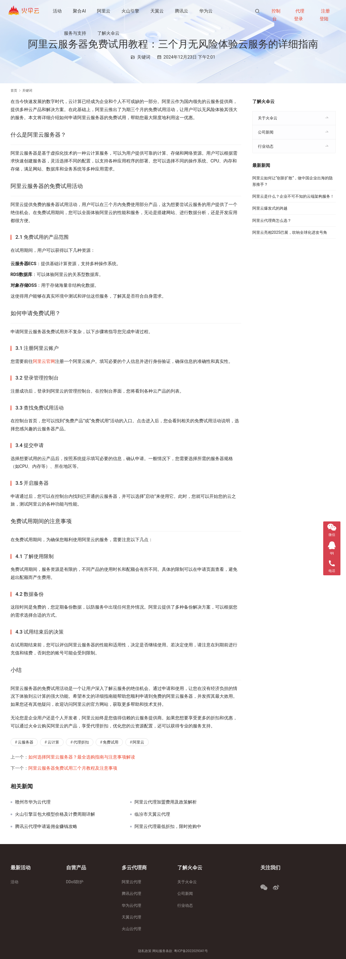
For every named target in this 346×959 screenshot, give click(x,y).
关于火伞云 (267, 118)
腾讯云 (182, 11)
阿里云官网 (44, 361)
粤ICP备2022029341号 (191, 951)
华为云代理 (131, 905)
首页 (14, 90)
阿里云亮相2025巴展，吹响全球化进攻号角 (289, 232)
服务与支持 (75, 33)
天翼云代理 (131, 917)
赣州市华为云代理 (33, 802)
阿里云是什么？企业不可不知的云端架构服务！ (293, 196)
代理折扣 (81, 742)
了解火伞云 (109, 33)
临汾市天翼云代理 (152, 814)
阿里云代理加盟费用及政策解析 (166, 802)
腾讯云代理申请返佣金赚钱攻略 (46, 826)
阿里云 (104, 11)
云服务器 (25, 742)
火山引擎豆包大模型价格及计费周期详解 (55, 814)
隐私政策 (144, 951)
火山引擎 (131, 11)
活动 (57, 11)
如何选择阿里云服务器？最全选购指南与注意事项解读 (81, 757)
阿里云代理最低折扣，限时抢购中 (168, 826)
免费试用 (110, 742)
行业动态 (265, 146)
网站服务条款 (162, 951)
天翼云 (157, 11)
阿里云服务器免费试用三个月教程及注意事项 (72, 768)
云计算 (53, 742)
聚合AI (79, 11)
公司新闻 (265, 132)
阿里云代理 (131, 882)
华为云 (206, 11)
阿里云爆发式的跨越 (269, 208)
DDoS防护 (75, 882)
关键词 (143, 57)
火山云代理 (131, 929)
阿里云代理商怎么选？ (271, 220)
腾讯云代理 (131, 893)
